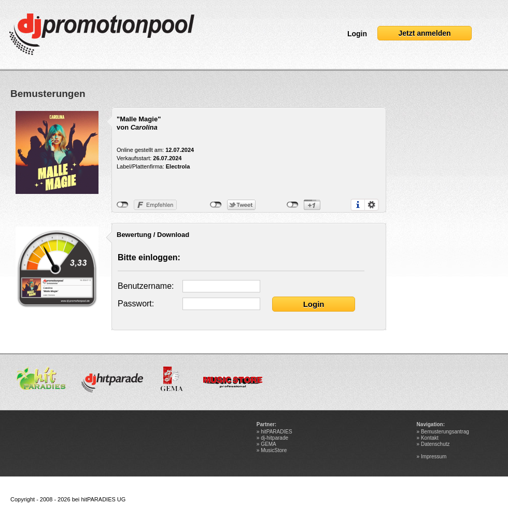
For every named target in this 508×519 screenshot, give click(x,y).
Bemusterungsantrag (445, 431)
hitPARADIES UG (103, 499)
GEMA (268, 444)
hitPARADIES (276, 431)
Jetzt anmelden (424, 33)
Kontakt (430, 438)
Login (357, 34)
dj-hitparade (274, 438)
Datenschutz (435, 444)
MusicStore (274, 450)
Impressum (433, 456)
